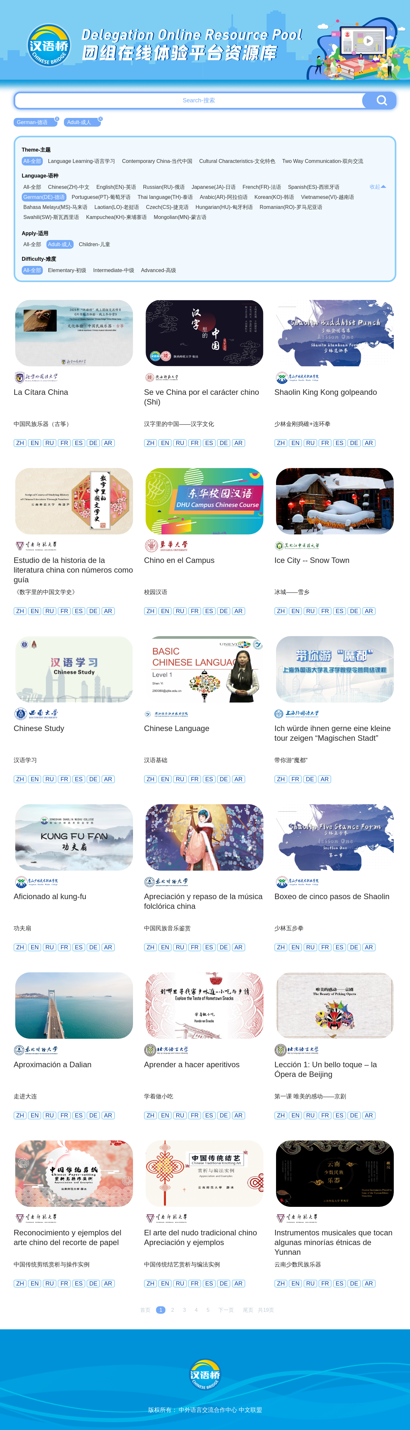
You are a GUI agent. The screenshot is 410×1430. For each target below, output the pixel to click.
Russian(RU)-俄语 (164, 187)
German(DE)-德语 (44, 197)
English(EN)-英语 (116, 187)
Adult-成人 (84, 121)
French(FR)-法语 (262, 187)
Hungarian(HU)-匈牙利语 (224, 207)
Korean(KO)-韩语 (275, 197)
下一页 (226, 1310)
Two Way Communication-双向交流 (322, 161)
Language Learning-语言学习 (81, 161)
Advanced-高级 (158, 270)
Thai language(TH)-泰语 (165, 197)
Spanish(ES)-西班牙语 (314, 187)
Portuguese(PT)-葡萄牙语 (101, 197)
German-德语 (37, 121)
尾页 (248, 1310)
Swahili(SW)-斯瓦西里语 (51, 217)
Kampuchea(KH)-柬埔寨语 (116, 217)
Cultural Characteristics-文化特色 (237, 161)
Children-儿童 (94, 244)
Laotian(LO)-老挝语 (116, 207)
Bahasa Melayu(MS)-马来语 (55, 207)
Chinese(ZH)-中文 (69, 187)
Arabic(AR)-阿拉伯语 (224, 197)
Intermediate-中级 (113, 270)
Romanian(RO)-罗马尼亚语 (291, 207)
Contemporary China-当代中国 (157, 161)
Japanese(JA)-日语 (214, 187)
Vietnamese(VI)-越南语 (327, 197)
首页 (145, 1310)
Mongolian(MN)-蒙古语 (180, 217)
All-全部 (32, 161)
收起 (378, 186)
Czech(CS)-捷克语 (167, 207)
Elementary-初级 (67, 270)
